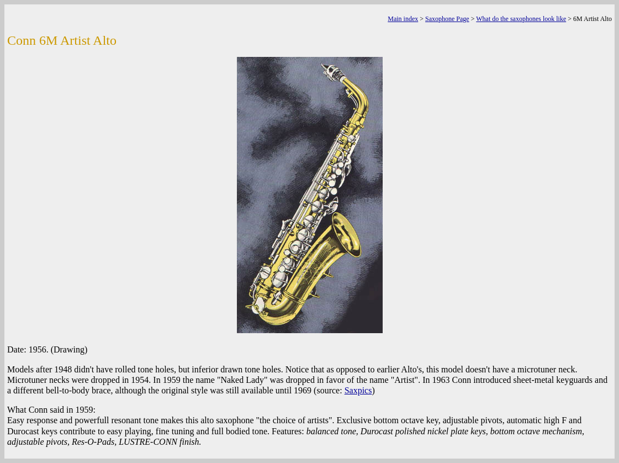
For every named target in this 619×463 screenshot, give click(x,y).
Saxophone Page (447, 19)
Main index (403, 19)
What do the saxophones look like (521, 19)
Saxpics (358, 390)
